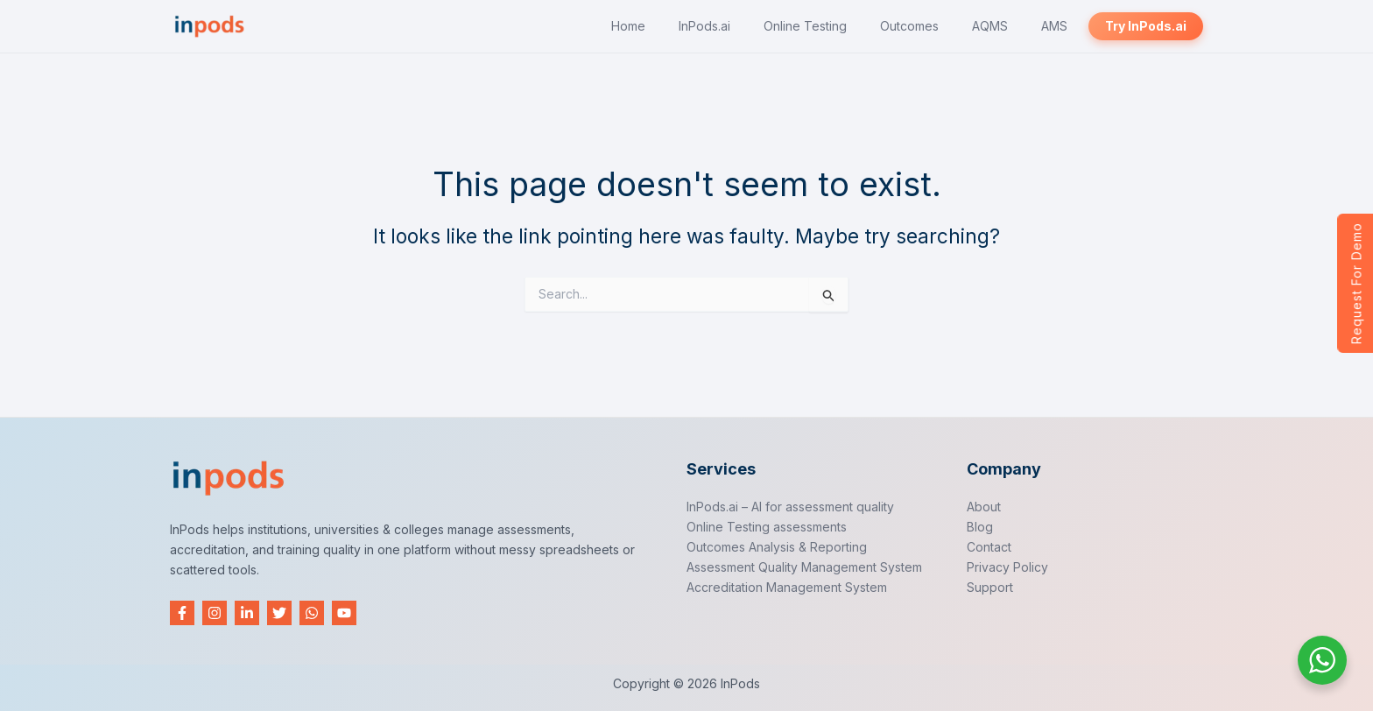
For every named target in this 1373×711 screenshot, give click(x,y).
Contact (989, 546)
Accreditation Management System (786, 587)
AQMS (990, 25)
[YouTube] (344, 613)
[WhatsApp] (311, 613)
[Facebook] (182, 613)
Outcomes (909, 25)
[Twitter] (279, 613)
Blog (980, 526)
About (984, 506)
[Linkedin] (247, 613)
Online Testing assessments (766, 526)
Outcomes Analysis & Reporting (776, 546)
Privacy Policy (1007, 567)
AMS (1054, 25)
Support (990, 587)
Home (628, 25)
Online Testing (805, 25)
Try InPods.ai (1145, 25)
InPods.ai (704, 25)
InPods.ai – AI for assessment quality (790, 506)
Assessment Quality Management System (804, 567)
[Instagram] (214, 613)
